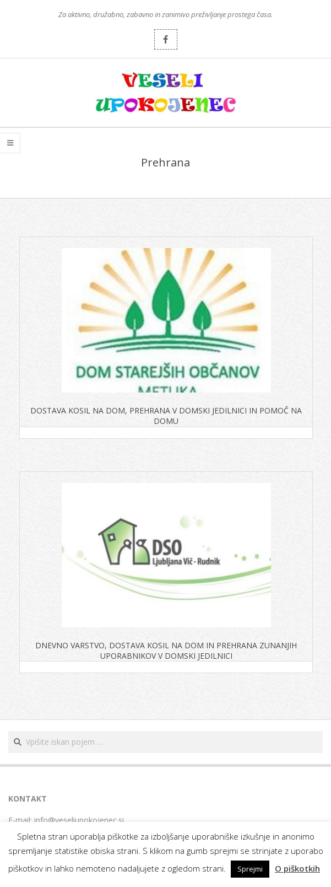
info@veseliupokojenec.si (79, 820)
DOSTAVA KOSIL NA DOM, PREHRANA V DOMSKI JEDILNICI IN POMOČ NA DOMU (166, 415)
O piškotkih (297, 868)
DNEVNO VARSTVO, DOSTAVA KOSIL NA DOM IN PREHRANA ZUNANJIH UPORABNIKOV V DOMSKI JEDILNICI (166, 650)
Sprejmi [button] (250, 869)
